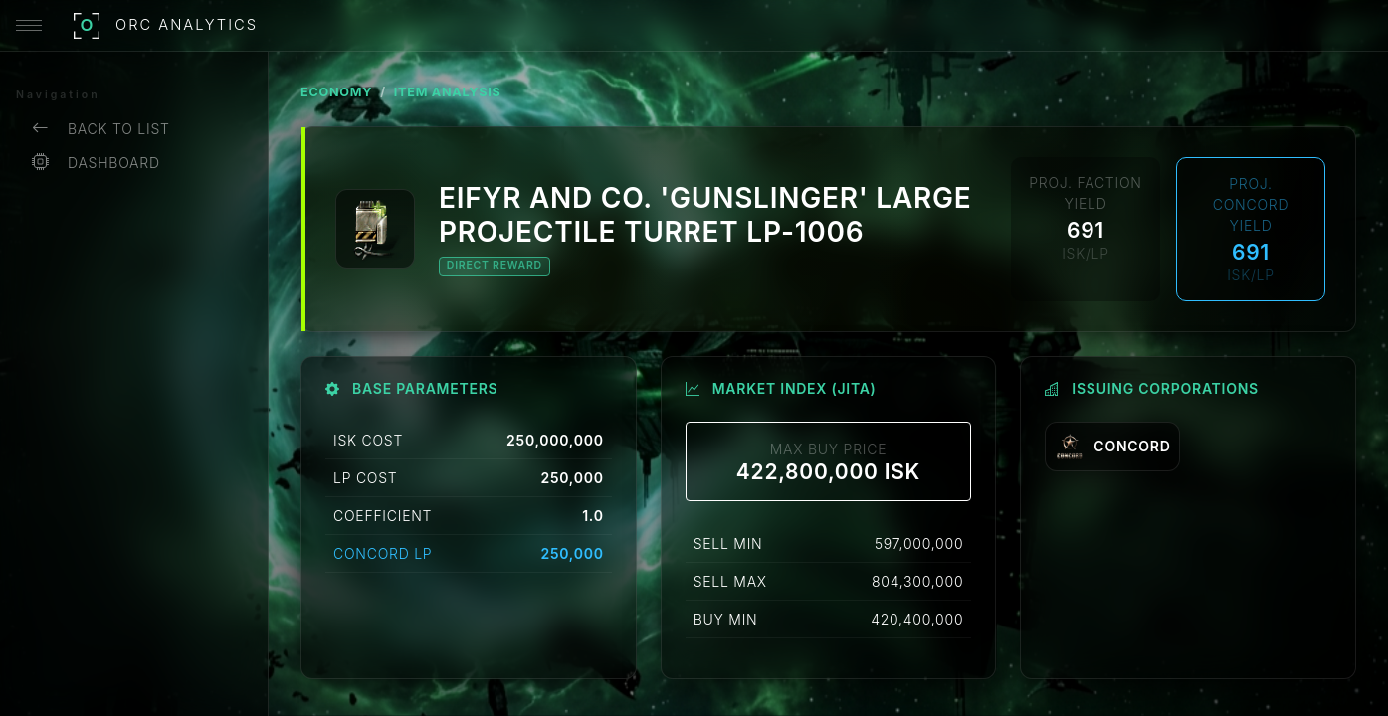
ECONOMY (336, 92)
